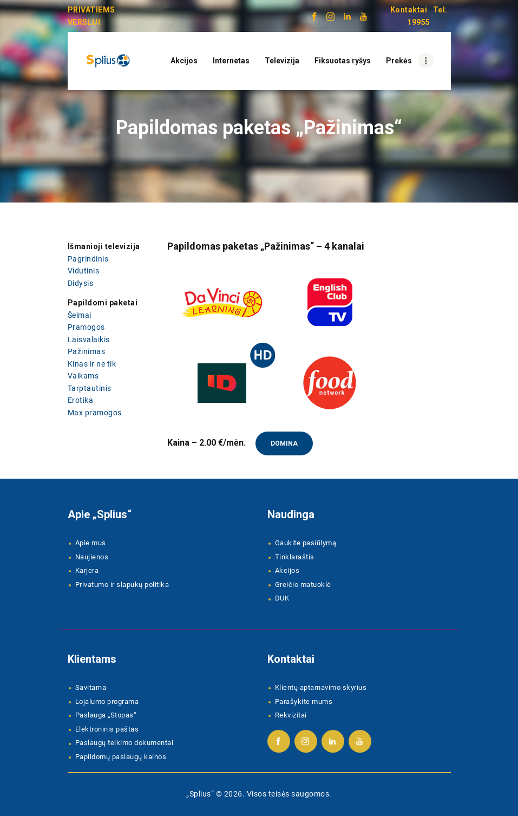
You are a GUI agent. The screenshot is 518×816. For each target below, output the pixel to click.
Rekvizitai (291, 715)
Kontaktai (409, 9)
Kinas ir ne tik (92, 364)
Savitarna (91, 687)
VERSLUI (84, 22)
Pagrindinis (88, 258)
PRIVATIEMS (91, 9)
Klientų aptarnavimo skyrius (321, 687)
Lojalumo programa (107, 701)
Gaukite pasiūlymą (306, 543)
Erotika (81, 400)
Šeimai (79, 315)
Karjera (87, 570)
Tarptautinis (90, 388)
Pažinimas (87, 351)
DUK (282, 598)
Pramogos (86, 327)
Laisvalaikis (89, 339)
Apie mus (90, 543)
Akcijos (287, 570)
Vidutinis (84, 270)
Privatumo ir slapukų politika (122, 584)
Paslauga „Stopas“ (106, 715)
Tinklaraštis (294, 557)
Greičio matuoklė (303, 584)
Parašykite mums (304, 701)
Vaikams (83, 375)
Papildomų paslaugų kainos (121, 757)
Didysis (81, 283)
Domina (284, 443)
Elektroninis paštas (107, 729)
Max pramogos (95, 412)
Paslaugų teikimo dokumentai (124, 743)
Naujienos (92, 557)
